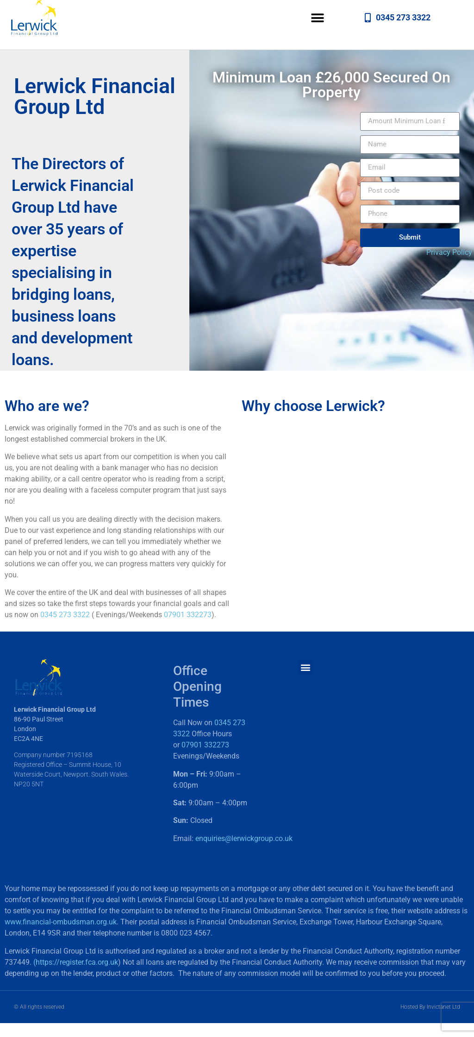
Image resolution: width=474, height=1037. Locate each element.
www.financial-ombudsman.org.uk (61, 921)
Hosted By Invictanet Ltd (430, 1007)
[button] (317, 17)
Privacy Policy (449, 252)
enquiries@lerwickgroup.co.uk (244, 838)
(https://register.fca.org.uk (75, 962)
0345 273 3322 (65, 614)
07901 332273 (188, 614)
